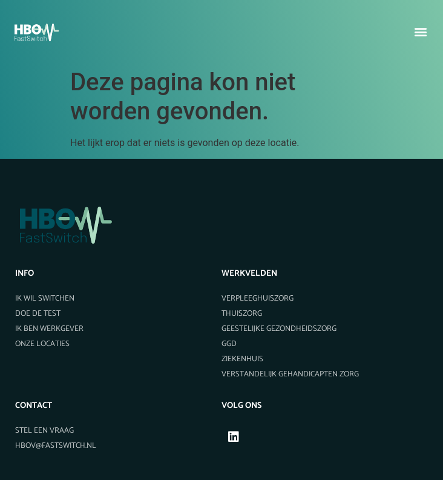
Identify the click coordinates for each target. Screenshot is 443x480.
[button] (421, 31)
